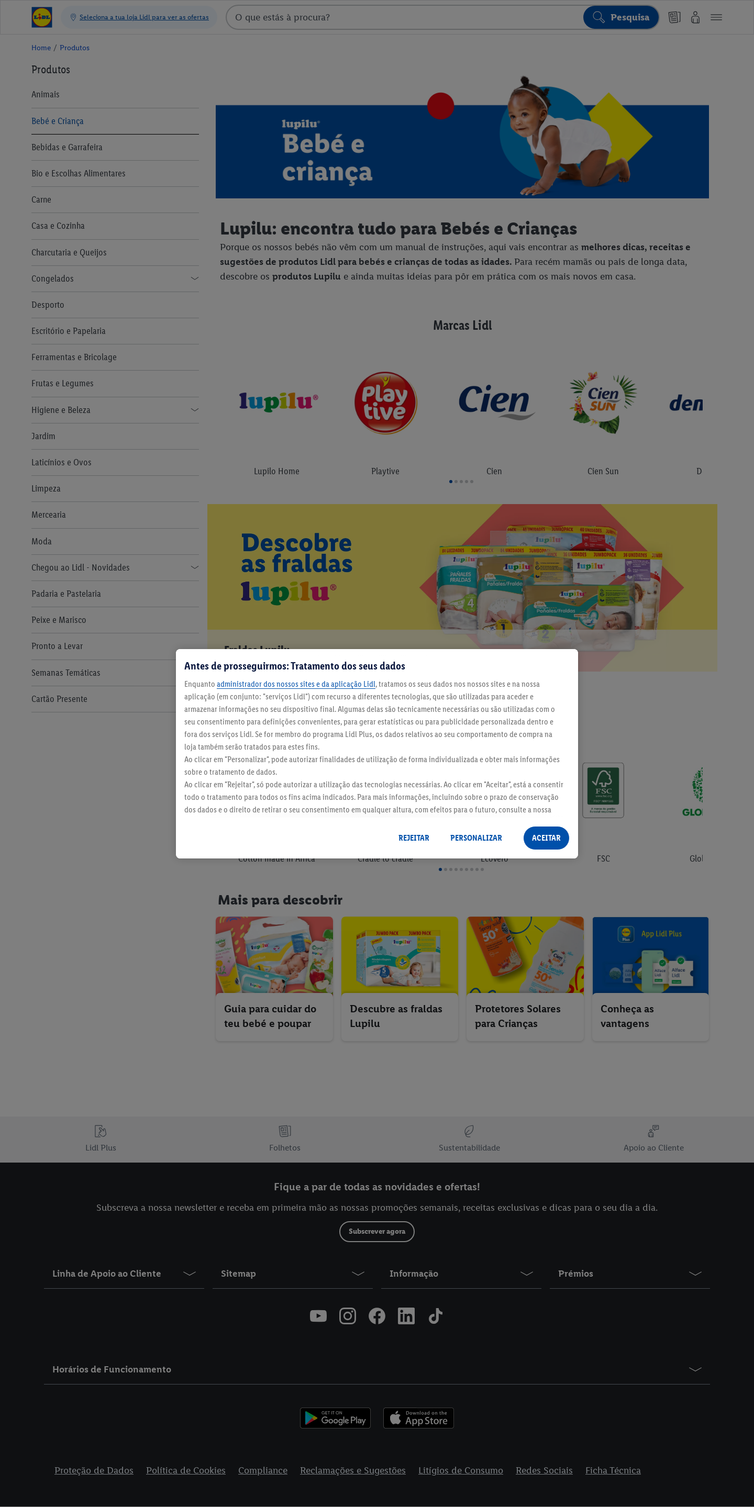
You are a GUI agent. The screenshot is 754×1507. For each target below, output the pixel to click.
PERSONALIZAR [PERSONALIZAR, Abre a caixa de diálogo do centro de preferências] (476, 838)
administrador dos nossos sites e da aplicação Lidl (296, 684)
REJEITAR (413, 838)
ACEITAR (546, 838)
